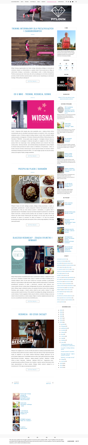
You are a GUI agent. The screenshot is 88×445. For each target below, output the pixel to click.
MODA (62, 279)
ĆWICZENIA (71, 265)
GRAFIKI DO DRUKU (61, 271)
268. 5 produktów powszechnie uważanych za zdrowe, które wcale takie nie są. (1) (70, 110)
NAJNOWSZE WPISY (15, 1)
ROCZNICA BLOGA (67, 289)
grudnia (63, 324)
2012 (61, 367)
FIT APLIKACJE (60, 269)
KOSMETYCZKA (60, 275)
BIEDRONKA (59, 265)
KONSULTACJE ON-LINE (51, 1)
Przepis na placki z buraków (32, 168)
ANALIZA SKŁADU (67, 263)
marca (62, 342)
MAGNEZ (66, 277)
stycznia (63, 361)
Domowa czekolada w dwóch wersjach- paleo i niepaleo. (70, 170)
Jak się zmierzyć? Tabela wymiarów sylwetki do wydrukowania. (69, 249)
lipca (62, 334)
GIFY (72, 269)
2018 (61, 316)
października (64, 328)
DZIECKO (68, 267)
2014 (61, 363)
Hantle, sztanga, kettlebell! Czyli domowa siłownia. (69, 155)
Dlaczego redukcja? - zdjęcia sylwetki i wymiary (32, 239)
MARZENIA (71, 277)
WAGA (58, 297)
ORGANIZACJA (70, 285)
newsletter (66, 68)
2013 (61, 365)
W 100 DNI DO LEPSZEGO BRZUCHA (64, 295)
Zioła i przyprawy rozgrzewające (69, 203)
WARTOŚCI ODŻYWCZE (66, 297)
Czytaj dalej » (32, 81)
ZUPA (58, 301)
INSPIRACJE (69, 271)
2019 (61, 314)
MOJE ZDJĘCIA (67, 281)
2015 (61, 322)
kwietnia (63, 340)
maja (62, 338)
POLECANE (69, 287)
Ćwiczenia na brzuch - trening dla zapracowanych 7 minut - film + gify (70, 221)
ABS (68, 261)
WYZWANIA (69, 299)
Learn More (70, 441)
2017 (61, 318)
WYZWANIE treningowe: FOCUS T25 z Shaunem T (25, 419)
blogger (60, 68)
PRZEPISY (43, 1)
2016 (61, 320)
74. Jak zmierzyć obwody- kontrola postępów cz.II (69, 185)
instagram (66, 64)
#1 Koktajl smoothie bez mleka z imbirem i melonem (70, 230)
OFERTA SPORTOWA (61, 285)
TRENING (27, 1)
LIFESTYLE (33, 97)
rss (72, 68)
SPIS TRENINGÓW (61, 291)
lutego (62, 359)
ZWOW (62, 301)
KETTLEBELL (59, 273)
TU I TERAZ (59, 293)
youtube (72, 64)
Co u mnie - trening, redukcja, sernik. (32, 94)
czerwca (63, 336)
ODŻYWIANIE (68, 283)
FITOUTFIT (67, 269)
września (63, 330)
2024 (61, 312)
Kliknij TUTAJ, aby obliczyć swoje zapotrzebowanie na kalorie (66, 98)
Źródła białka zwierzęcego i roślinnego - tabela (69, 125)
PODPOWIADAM (60, 287)
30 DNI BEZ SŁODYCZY (62, 259)
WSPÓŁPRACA (61, 1)
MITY (58, 279)
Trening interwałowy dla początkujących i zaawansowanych (33, 29)
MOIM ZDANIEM (68, 279)
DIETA (22, 1)
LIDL (67, 275)
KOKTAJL (66, 273)
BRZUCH (65, 265)
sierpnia (63, 332)
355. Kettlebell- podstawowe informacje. (68, 140)
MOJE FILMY (59, 281)
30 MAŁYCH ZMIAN (61, 261)
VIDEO (38, 1)
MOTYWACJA (33, 1)
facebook (60, 64)
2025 (61, 310)
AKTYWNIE (59, 263)
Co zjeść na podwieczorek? (23, 427)
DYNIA (63, 267)
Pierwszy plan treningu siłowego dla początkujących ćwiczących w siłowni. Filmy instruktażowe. (25, 396)
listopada (63, 326)
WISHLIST (59, 299)
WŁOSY (64, 299)
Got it (77, 441)
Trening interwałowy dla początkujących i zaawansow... (68, 345)
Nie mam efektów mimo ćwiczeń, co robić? (70, 212)
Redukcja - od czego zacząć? (33, 314)
